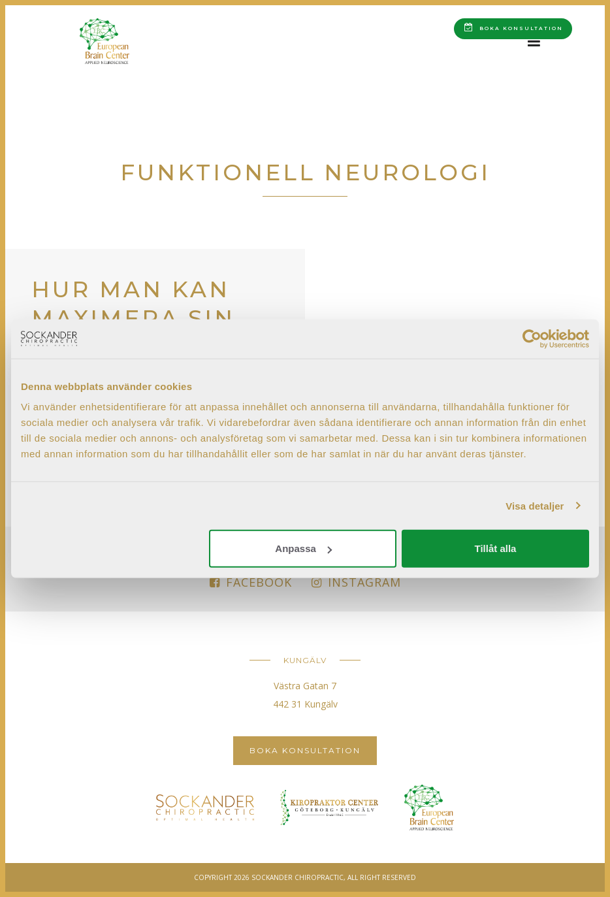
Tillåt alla (495, 548)
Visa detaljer (535, 505)
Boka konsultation (513, 27)
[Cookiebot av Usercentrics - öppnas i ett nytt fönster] (532, 338)
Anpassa (303, 548)
